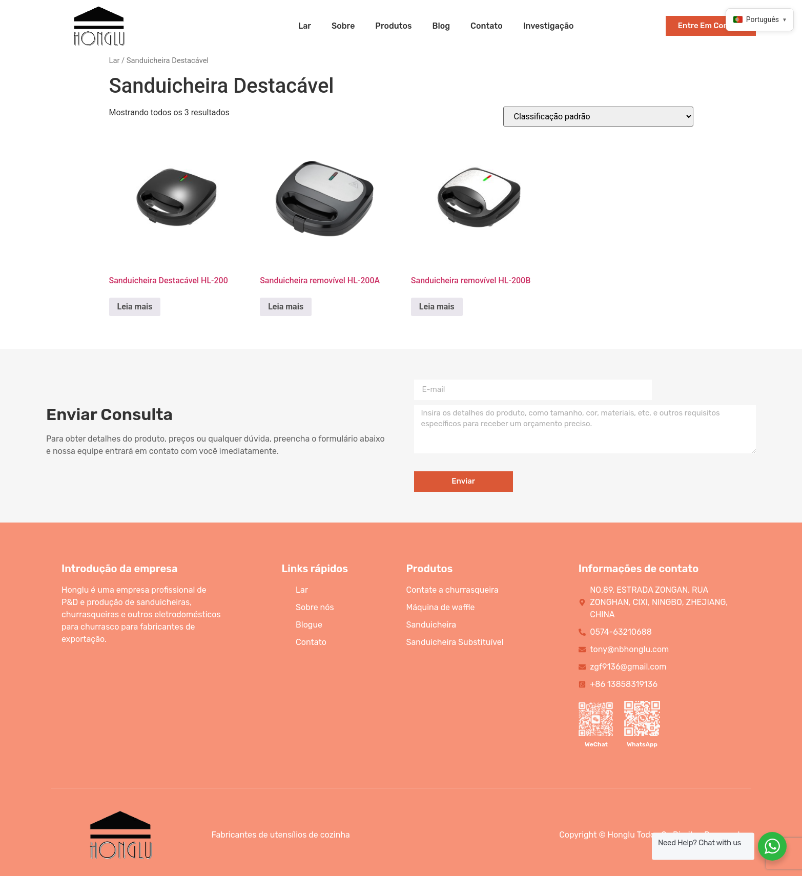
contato (486, 26)
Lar (114, 60)
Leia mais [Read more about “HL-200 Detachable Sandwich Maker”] (135, 306)
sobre (343, 26)
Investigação (548, 26)
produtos (393, 26)
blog (441, 26)
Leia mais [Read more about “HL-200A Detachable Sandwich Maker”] (285, 306)
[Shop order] (598, 117)
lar (304, 26)
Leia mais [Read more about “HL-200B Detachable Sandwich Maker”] (437, 306)
